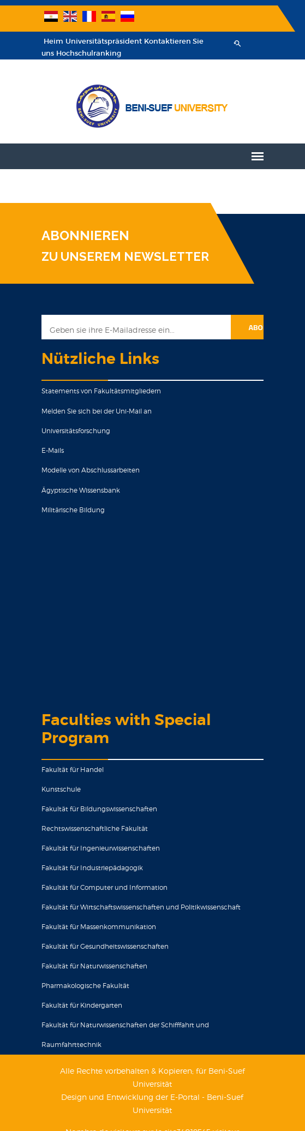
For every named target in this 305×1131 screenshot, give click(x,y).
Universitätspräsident (100, 41)
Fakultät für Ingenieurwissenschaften (97, 848)
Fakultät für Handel (69, 769)
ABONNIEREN (82, 235)
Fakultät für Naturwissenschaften (91, 966)
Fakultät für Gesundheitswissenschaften (101, 946)
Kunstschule (57, 789)
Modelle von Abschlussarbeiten (87, 470)
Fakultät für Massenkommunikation (95, 927)
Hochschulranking (85, 53)
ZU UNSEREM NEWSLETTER (122, 256)
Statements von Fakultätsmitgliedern (98, 391)
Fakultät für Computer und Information (101, 887)
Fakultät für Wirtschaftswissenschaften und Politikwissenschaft (137, 907)
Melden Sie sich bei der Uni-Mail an (93, 411)
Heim (50, 41)
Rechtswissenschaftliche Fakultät (91, 828)
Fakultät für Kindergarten (78, 1005)
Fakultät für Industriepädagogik (89, 868)
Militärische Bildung (69, 510)
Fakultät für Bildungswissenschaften (96, 809)
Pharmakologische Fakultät (82, 986)
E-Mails (49, 450)
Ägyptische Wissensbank (77, 490)
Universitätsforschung (72, 431)
